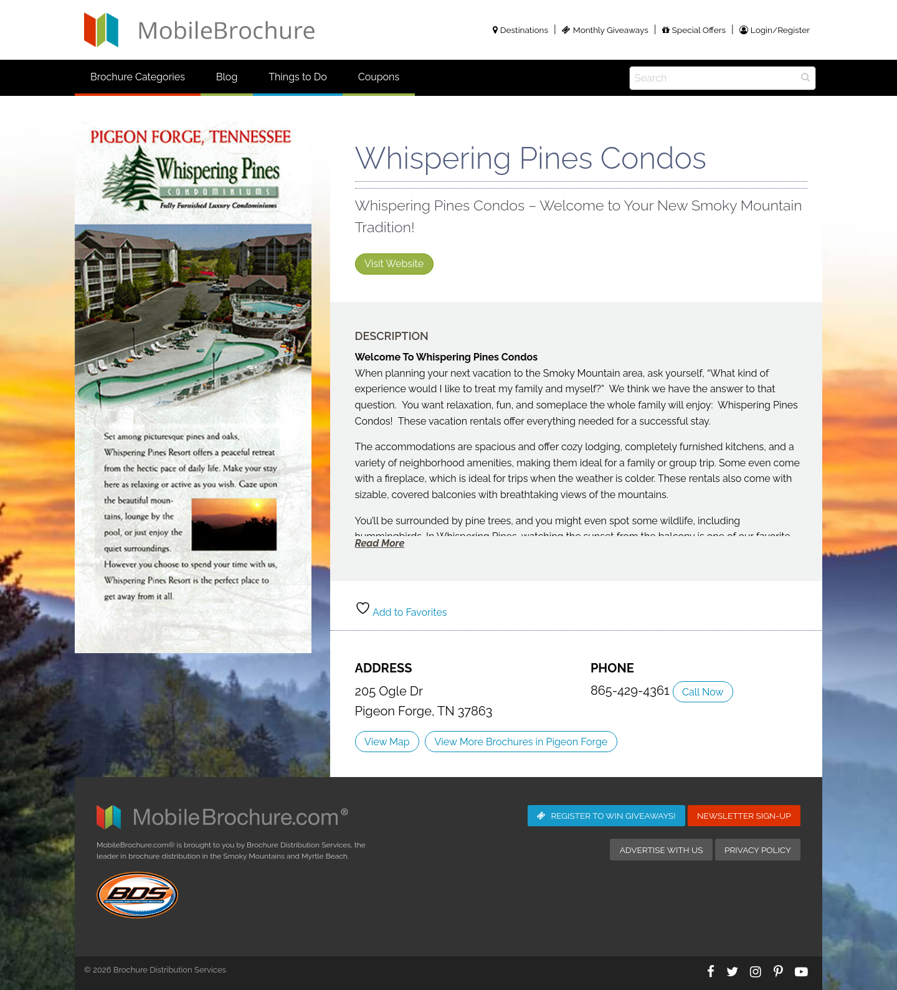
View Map (387, 742)
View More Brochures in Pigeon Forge (521, 742)
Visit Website (394, 264)
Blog (226, 77)
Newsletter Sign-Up (744, 816)
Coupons (378, 77)
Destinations (520, 30)
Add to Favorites (401, 612)
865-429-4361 (632, 690)
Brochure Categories (137, 77)
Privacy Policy (757, 850)
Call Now (702, 692)
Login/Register (774, 30)
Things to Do (297, 77)
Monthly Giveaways (605, 30)
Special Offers (694, 30)
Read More (380, 543)
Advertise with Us (661, 850)
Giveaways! (606, 816)
